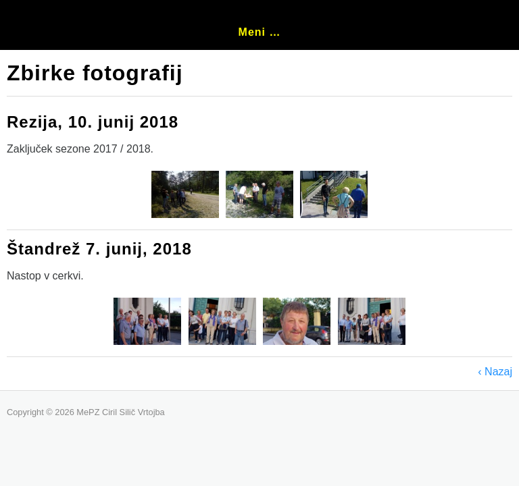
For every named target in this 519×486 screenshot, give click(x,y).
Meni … (260, 32)
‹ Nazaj (495, 371)
